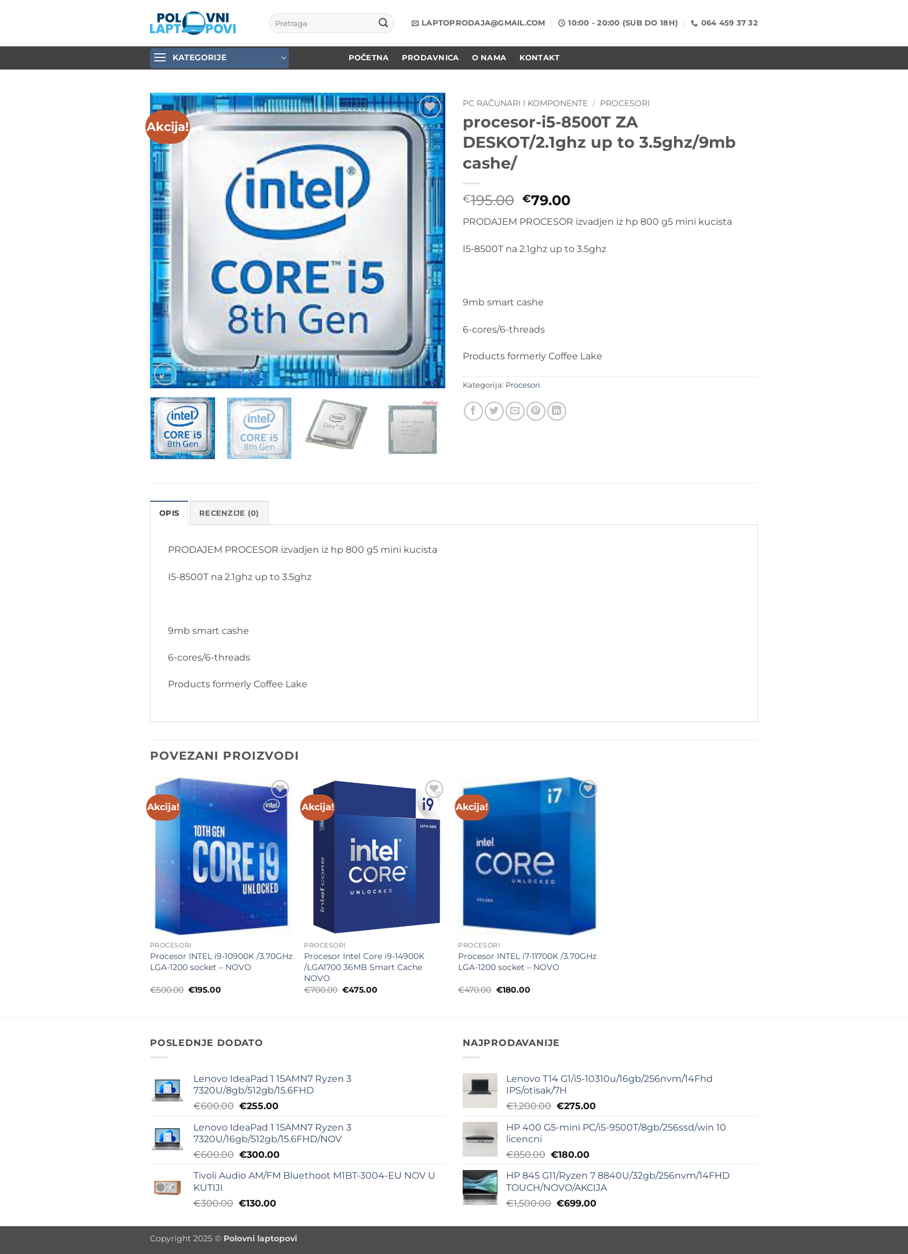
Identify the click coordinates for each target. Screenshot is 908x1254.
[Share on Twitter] (494, 411)
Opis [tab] (169, 513)
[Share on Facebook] (473, 411)
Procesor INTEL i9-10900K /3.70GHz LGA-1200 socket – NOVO (221, 961)
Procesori (625, 103)
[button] (219, 58)
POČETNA (369, 57)
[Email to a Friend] (515, 411)
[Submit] (383, 23)
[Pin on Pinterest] (535, 411)
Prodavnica (430, 57)
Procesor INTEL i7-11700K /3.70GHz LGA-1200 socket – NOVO (527, 961)
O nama (489, 57)
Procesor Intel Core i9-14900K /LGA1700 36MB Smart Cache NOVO (364, 967)
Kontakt (539, 57)
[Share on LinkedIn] (556, 411)
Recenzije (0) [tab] (229, 513)
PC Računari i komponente (525, 103)
